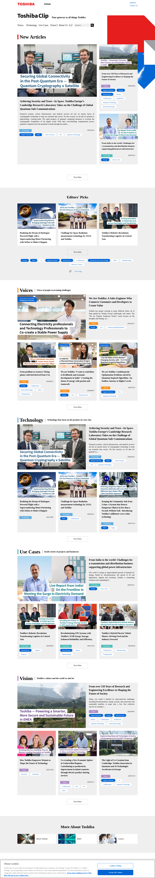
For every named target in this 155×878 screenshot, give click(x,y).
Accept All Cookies (115, 872)
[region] (77, 869)
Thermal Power (83, 395)
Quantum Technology (73, 135)
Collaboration (107, 98)
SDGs (115, 260)
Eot (101, 327)
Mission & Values (76, 264)
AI (41, 260)
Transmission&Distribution (116, 327)
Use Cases (43, 25)
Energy (121, 90)
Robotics (24, 654)
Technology (31, 25)
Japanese (133, 3)
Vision (53, 25)
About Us (63, 25)
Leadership (35, 774)
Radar (113, 528)
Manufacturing (126, 260)
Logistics (37, 650)
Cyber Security (49, 135)
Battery (118, 94)
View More (77, 177)
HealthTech (120, 98)
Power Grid (116, 160)
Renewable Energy (109, 107)
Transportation (25, 394)
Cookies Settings (115, 866)
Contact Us (134, 6)
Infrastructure (107, 94)
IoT (61, 135)
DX (77, 786)
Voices (20, 25)
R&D (38, 135)
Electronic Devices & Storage (99, 260)
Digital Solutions (26, 135)
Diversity (24, 774)
